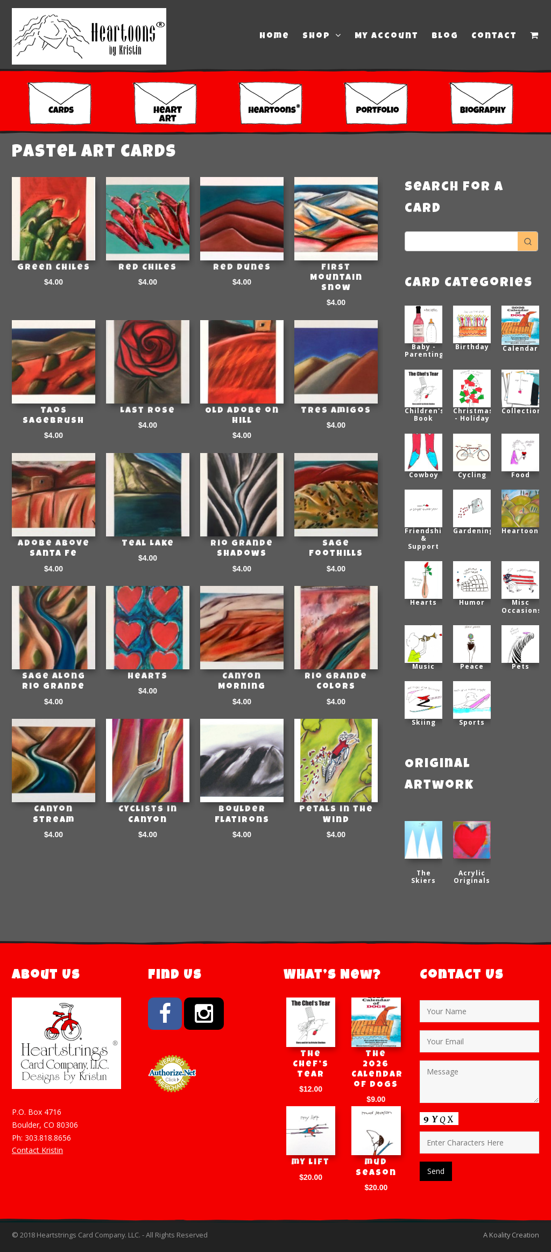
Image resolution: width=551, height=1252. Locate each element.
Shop (322, 36)
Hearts (148, 677)
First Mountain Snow (336, 278)
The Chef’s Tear (311, 1064)
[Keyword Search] (461, 241)
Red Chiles (147, 268)
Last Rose (147, 411)
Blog (445, 36)
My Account (387, 36)
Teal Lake (148, 544)
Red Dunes (242, 268)
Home (274, 36)
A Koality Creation (511, 1235)
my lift (311, 1162)
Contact (494, 36)
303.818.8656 (48, 1138)
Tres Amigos (336, 411)
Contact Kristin (37, 1150)
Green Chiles (53, 268)
